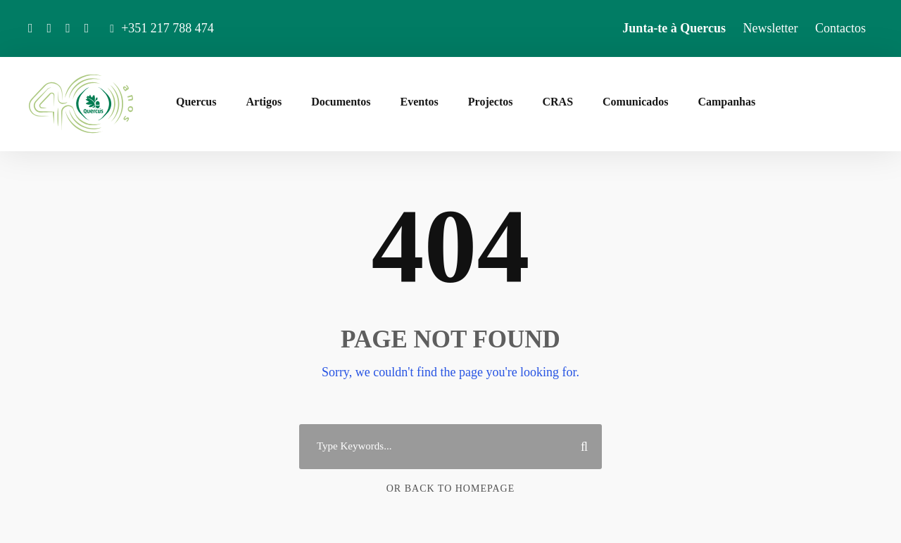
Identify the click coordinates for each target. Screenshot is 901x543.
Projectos (490, 102)
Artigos (264, 102)
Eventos (420, 102)
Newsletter (770, 28)
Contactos (840, 28)
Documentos (340, 102)
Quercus (196, 102)
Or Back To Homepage (450, 488)
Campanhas (726, 102)
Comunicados (635, 102)
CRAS (557, 102)
